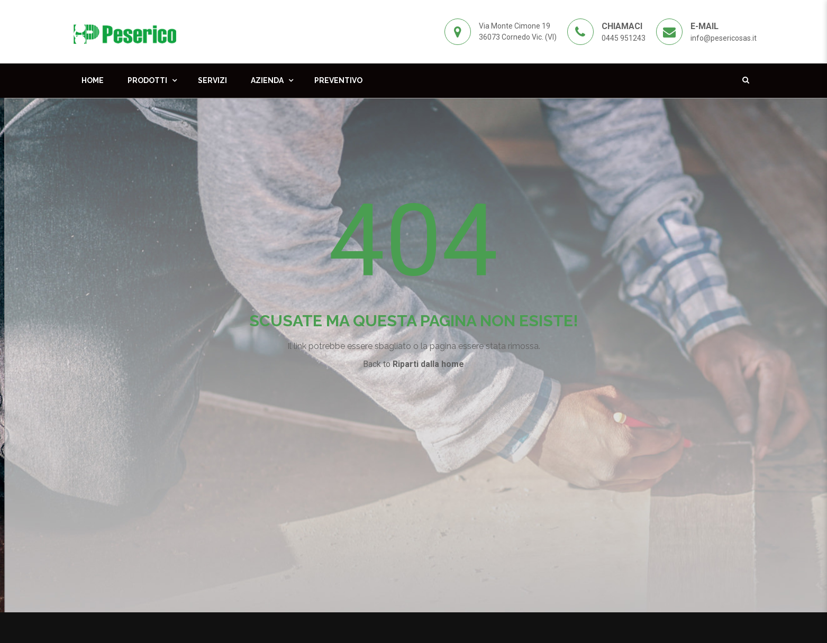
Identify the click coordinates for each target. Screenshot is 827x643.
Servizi (212, 80)
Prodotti (147, 80)
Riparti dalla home (428, 364)
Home (92, 80)
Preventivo (338, 80)
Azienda (267, 80)
